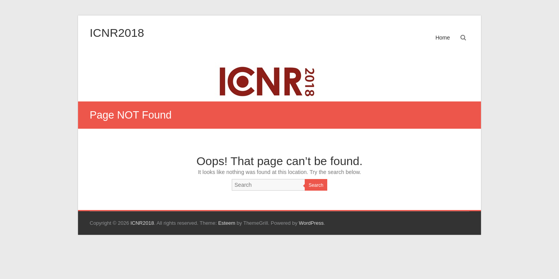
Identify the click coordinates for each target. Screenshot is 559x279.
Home (443, 37)
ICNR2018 (117, 32)
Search (316, 185)
